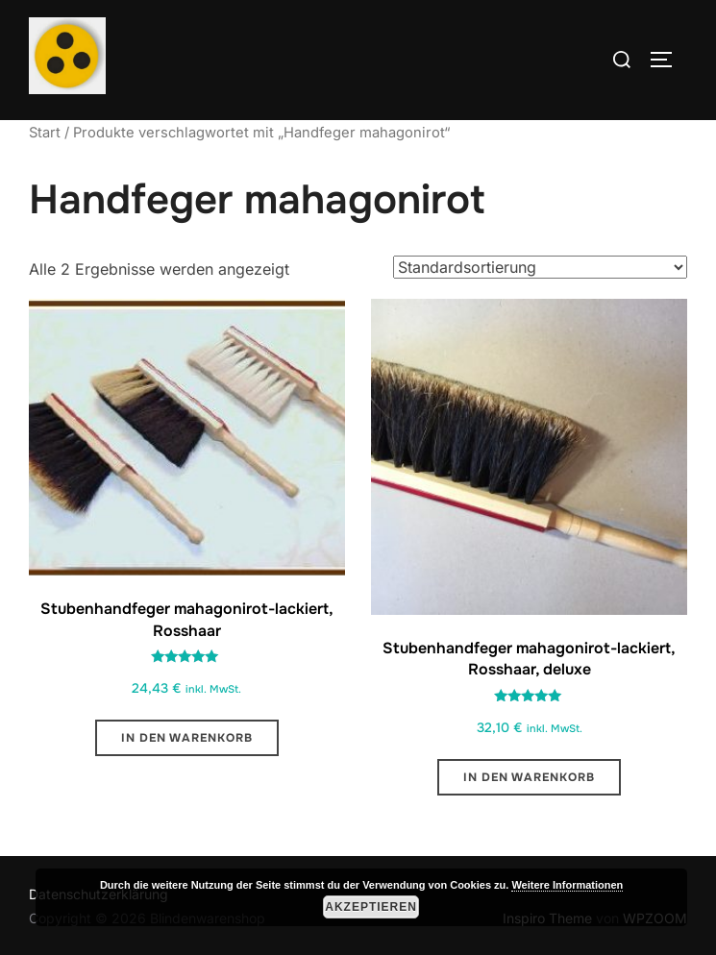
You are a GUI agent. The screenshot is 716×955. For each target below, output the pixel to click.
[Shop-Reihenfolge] (540, 267)
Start (45, 132)
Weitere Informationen (567, 885)
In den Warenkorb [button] (187, 738)
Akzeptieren (371, 907)
